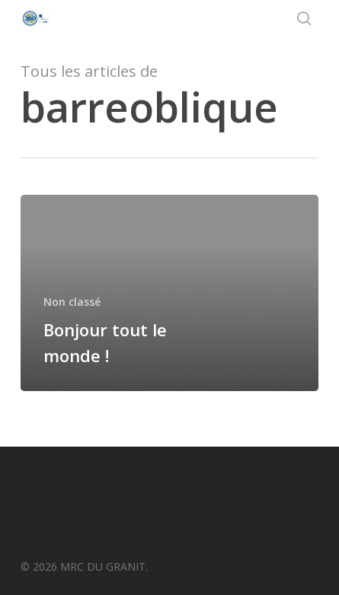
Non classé (72, 301)
